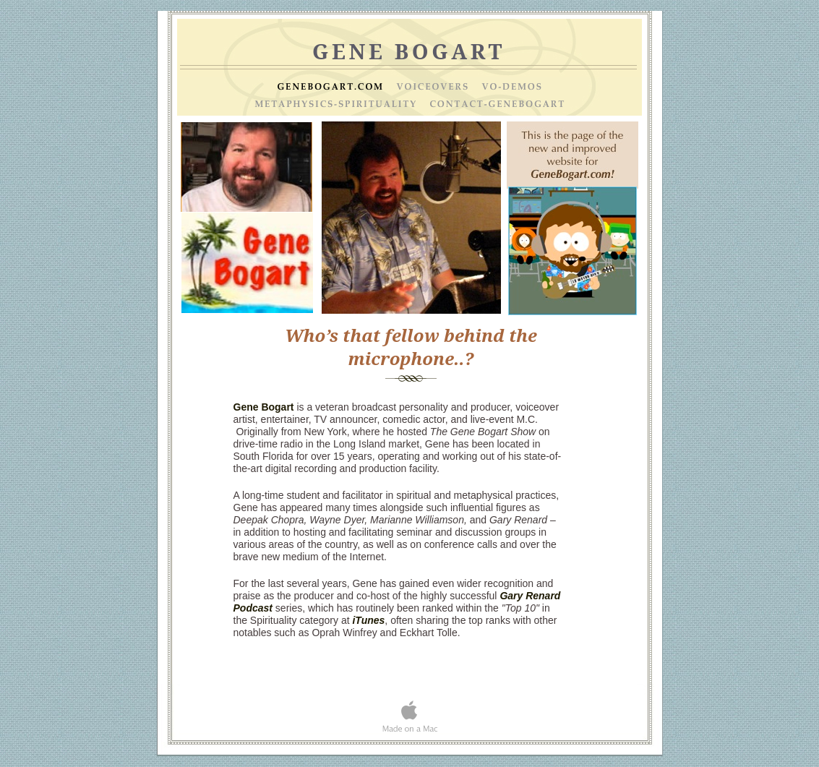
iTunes (368, 620)
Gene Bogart (263, 407)
